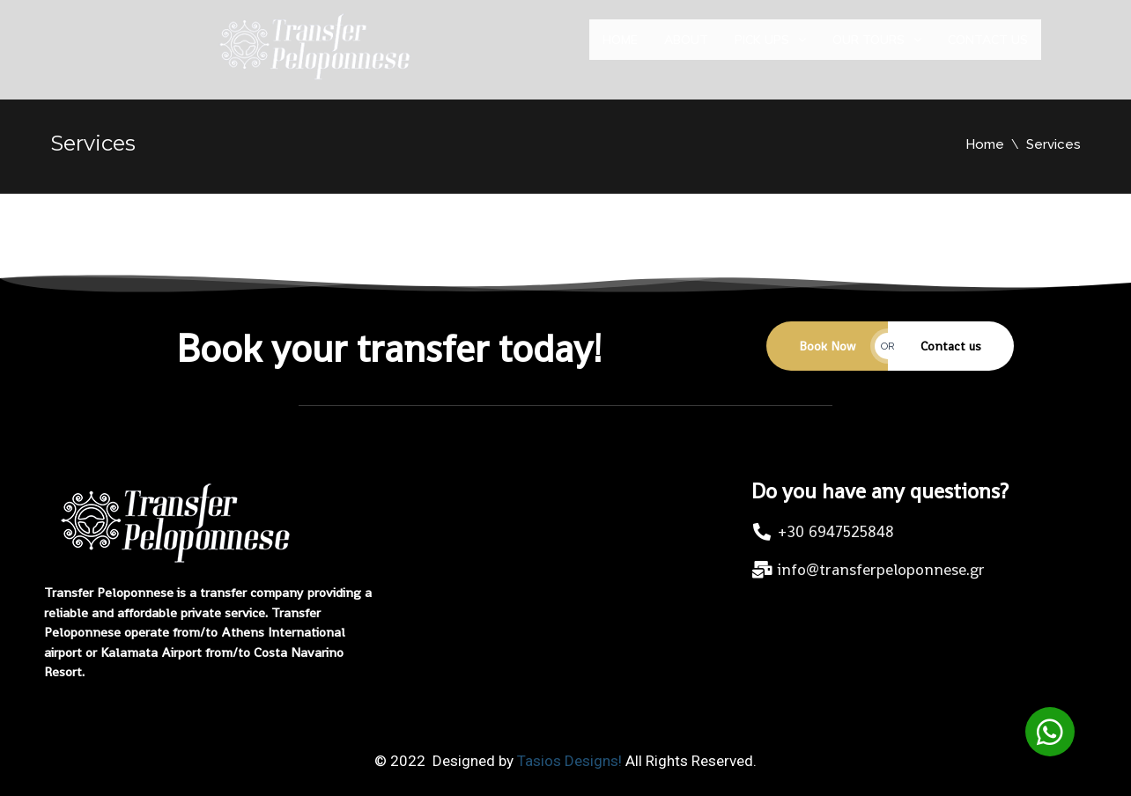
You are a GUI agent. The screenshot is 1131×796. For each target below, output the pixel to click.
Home (620, 48)
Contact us (988, 48)
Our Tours (876, 48)
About (686, 48)
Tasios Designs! (569, 761)
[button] (1050, 731)
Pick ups (770, 48)
